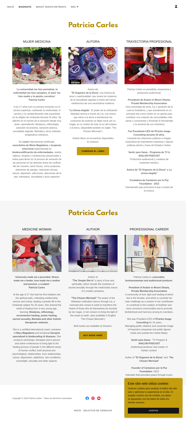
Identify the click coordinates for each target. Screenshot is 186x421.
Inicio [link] (10, 7)
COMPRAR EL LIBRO (93, 151)
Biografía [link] (25, 7)
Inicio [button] (77, 410)
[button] (75, 7)
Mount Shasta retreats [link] (51, 7)
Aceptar (153, 410)
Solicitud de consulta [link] (97, 410)
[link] (87, 398)
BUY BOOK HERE (93, 335)
